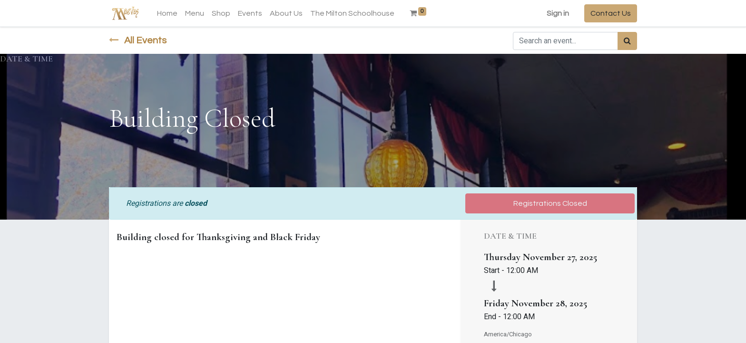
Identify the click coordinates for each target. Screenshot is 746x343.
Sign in (558, 13)
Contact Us (610, 13)
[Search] (627, 41)
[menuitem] (167, 13)
